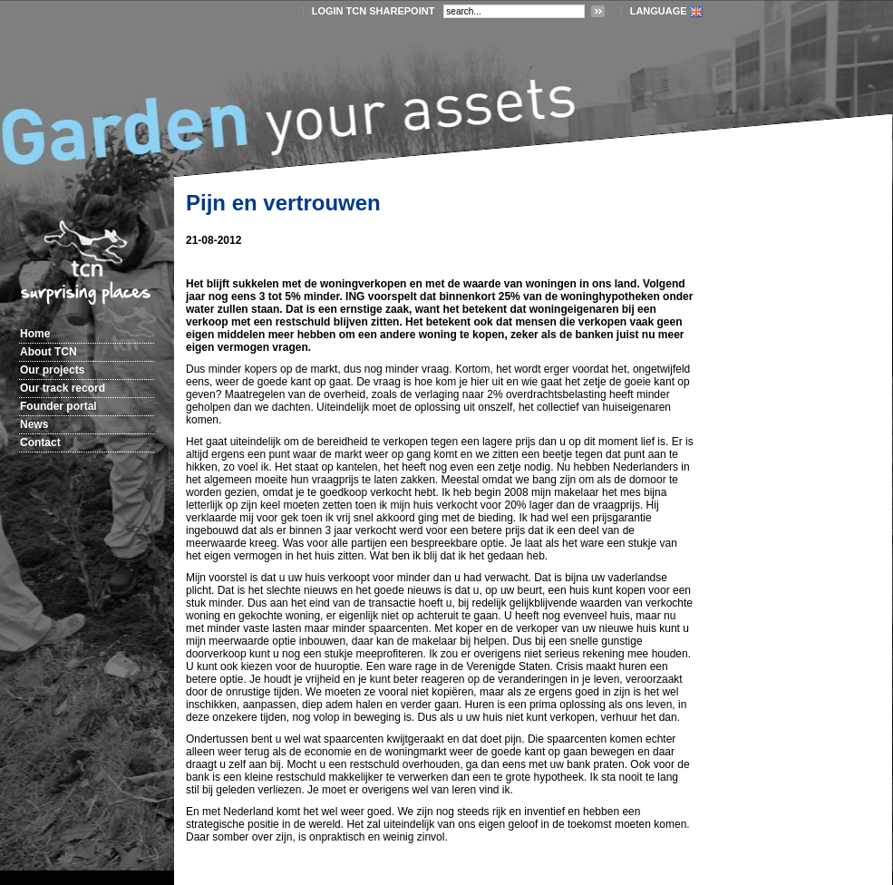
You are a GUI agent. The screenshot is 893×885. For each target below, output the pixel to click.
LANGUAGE (658, 10)
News (34, 424)
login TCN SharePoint (373, 10)
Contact (40, 442)
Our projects (52, 370)
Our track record (62, 388)
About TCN (48, 351)
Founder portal (58, 406)
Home (35, 333)
